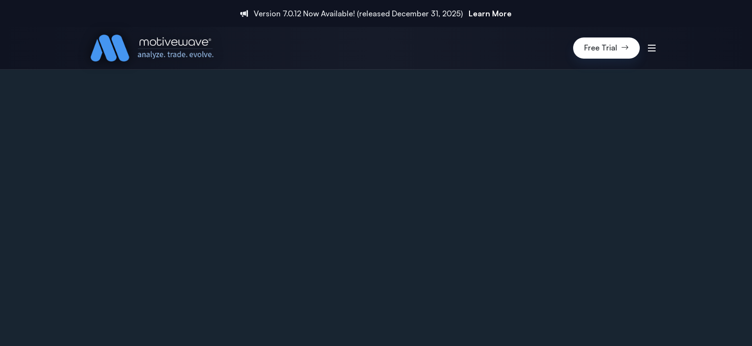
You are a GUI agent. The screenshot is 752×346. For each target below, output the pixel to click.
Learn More (490, 13)
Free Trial (606, 48)
